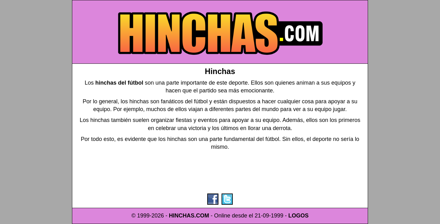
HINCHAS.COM (189, 215)
